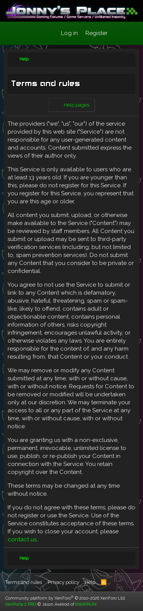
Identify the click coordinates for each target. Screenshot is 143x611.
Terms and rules (23, 582)
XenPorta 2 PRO (20, 604)
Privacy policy (63, 582)
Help (90, 582)
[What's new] (118, 33)
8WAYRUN (86, 604)
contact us (22, 539)
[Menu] (14, 33)
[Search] (134, 33)
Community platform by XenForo (65, 598)
